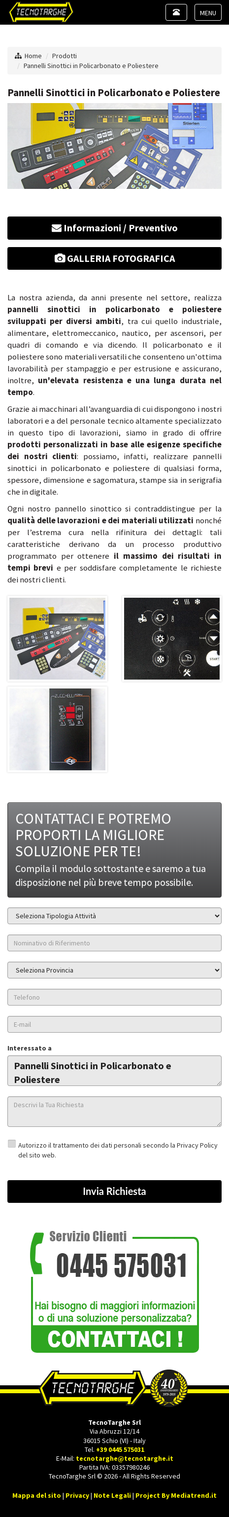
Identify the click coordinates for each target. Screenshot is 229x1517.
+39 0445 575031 (120, 1449)
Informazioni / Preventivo (115, 227)
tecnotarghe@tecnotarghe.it (124, 1458)
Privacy (77, 1495)
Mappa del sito (36, 1495)
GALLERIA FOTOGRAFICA (115, 258)
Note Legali (112, 1495)
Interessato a (29, 1048)
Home (33, 55)
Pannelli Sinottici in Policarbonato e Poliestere (91, 65)
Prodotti (64, 55)
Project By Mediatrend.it (176, 1495)
